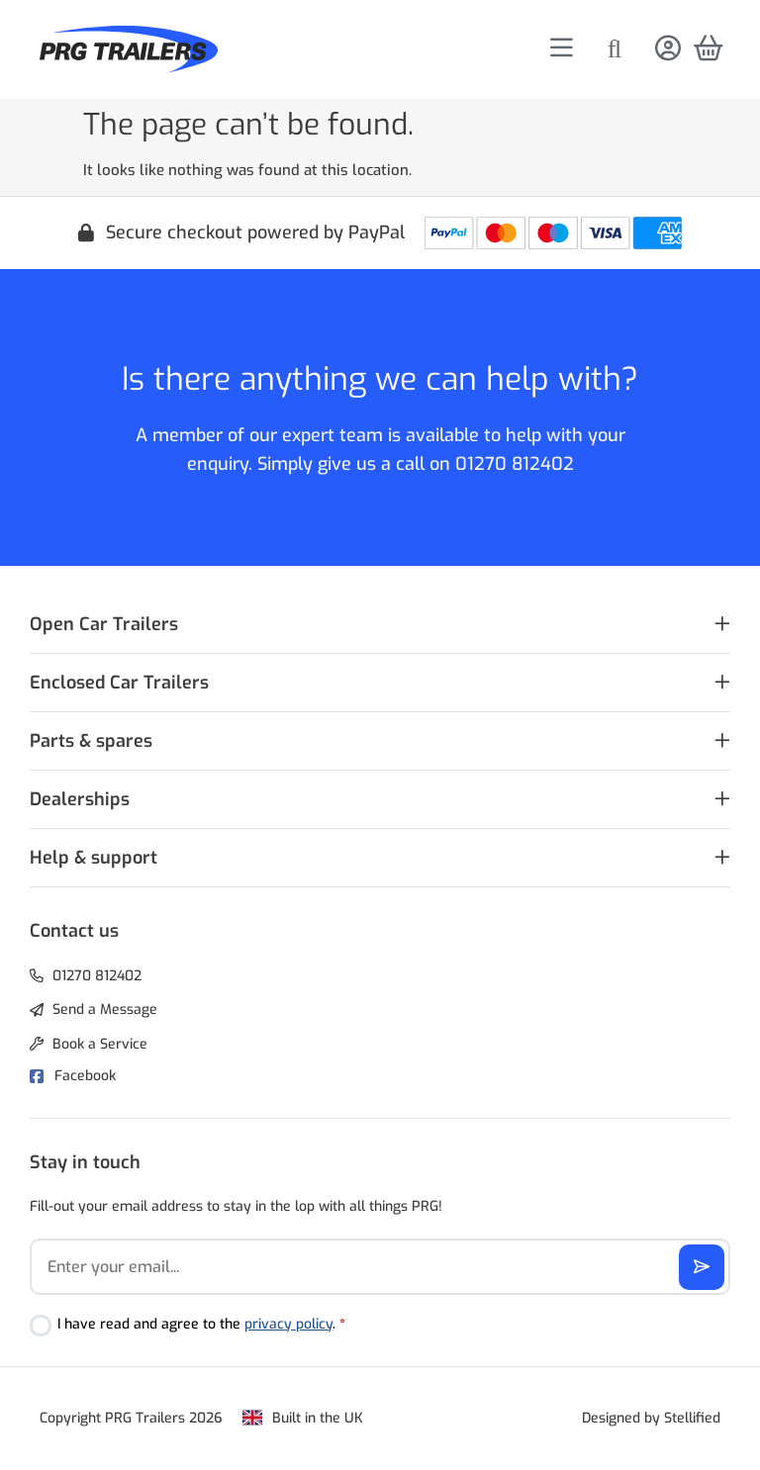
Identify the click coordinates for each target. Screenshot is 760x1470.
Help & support (93, 858)
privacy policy (288, 1324)
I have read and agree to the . (201, 1324)
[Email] (380, 1267)
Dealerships (80, 799)
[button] (380, 625)
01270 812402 (514, 464)
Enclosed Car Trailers (119, 682)
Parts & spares (91, 741)
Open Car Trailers (104, 624)
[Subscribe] (701, 1267)
